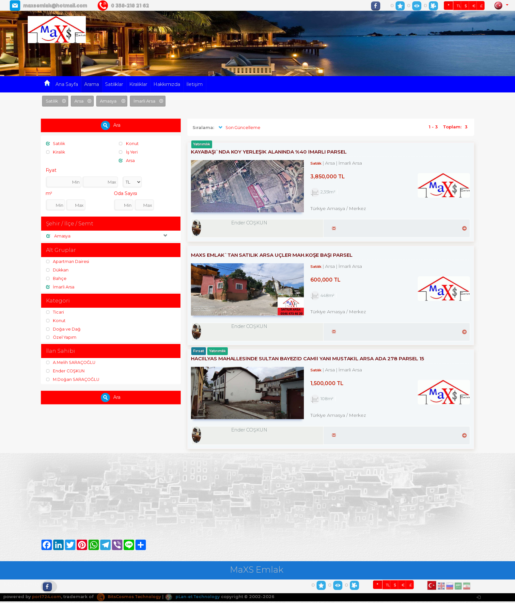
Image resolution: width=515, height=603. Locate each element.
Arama (91, 84)
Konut (129, 143)
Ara (110, 125)
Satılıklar (114, 84)
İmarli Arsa (60, 286)
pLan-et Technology (197, 598)
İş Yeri (129, 152)
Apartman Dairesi (68, 261)
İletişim (194, 84)
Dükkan (58, 270)
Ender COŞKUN (66, 371)
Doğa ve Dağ (64, 329)
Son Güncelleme (239, 127)
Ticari (55, 312)
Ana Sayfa (66, 84)
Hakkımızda (166, 84)
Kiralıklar (138, 84)
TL (459, 5)
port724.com (46, 598)
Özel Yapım (62, 337)
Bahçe (57, 278)
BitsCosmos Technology (130, 598)
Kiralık (56, 152)
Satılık (56, 143)
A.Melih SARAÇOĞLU (71, 362)
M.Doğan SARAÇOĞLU (73, 379)
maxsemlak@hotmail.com (55, 5)
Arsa (127, 160)
